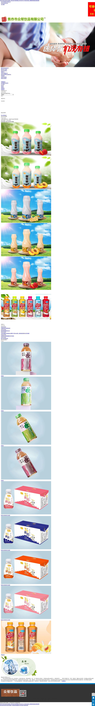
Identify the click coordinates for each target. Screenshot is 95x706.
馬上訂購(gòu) (4, 115)
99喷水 (10, 705)
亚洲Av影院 (26, 705)
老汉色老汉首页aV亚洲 (4, 705)
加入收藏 (3, 4)
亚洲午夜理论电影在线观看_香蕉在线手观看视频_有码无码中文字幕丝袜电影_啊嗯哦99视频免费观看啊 (19, 0)
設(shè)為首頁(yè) (4, 3)
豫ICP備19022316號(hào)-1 (32, 701)
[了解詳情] (64, 681)
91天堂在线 (21, 705)
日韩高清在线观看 (15, 705)
